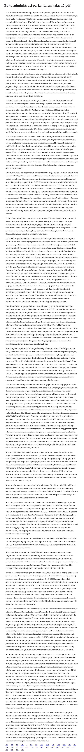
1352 (47, 745)
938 (22, 750)
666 (57, 747)
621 (75, 745)
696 (36, 745)
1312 (64, 745)
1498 (58, 745)
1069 (12, 750)
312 (53, 745)
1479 (41, 747)
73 (17, 745)
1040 (7, 745)
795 (47, 747)
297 (52, 747)
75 (17, 747)
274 (12, 745)
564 (7, 750)
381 (12, 747)
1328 (72, 747)
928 (69, 745)
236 (62, 747)
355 (27, 747)
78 (36, 747)
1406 (7, 747)
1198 (41, 745)
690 (22, 747)
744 (17, 750)
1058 (22, 745)
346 (31, 745)
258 (32, 747)
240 (67, 747)
